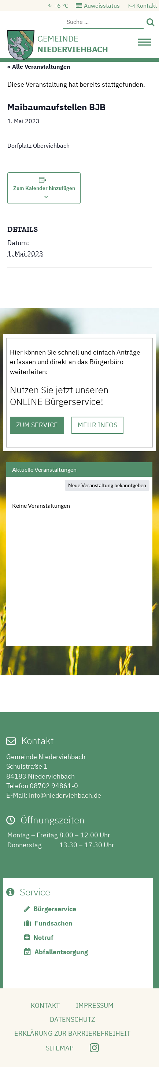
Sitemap (60, 1048)
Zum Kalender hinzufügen (44, 188)
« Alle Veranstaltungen (38, 66)
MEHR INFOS (97, 425)
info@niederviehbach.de (65, 795)
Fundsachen (53, 923)
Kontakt (146, 5)
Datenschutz (72, 1019)
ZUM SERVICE (37, 425)
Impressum (95, 1005)
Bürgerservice (54, 909)
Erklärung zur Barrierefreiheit (72, 1033)
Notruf (43, 937)
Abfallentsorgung (61, 952)
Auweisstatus (102, 5)
